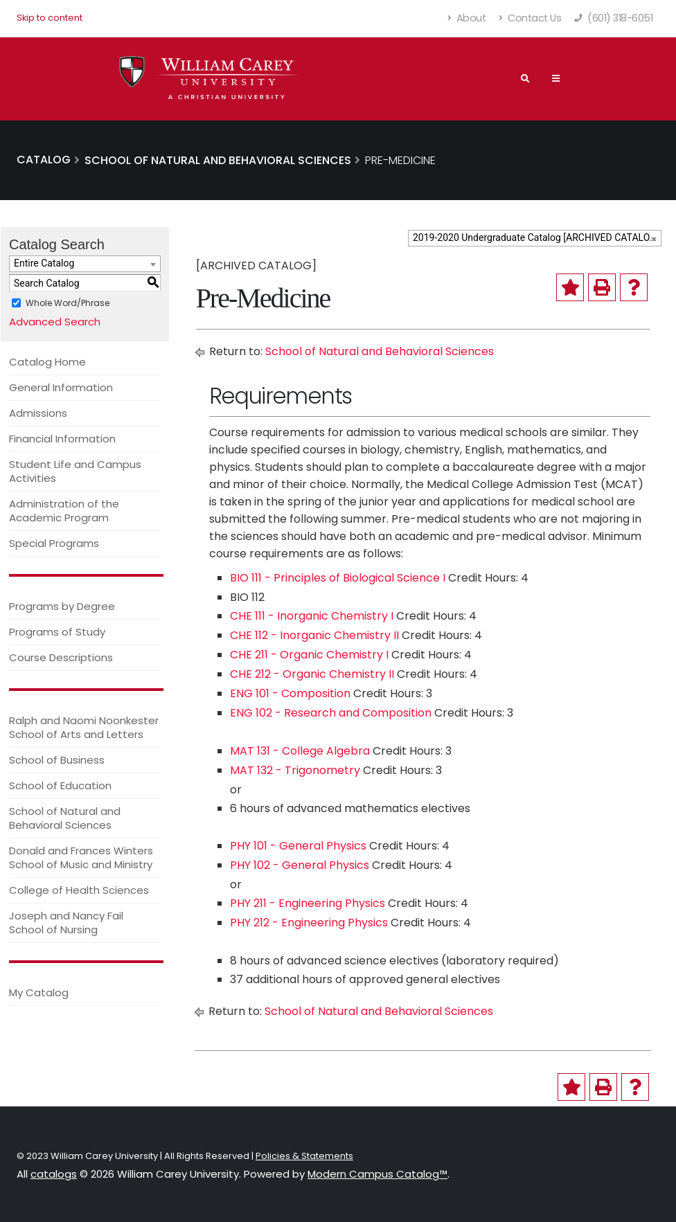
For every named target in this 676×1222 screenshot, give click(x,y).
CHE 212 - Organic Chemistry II (312, 674)
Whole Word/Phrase (67, 303)
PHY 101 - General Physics (298, 846)
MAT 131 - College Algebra (300, 751)
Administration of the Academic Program (64, 510)
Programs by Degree (62, 606)
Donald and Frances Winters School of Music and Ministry (81, 857)
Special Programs (54, 543)
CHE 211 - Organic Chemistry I (309, 655)
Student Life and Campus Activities (75, 471)
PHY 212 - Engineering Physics (309, 923)
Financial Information (62, 438)
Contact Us (530, 18)
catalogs (53, 1174)
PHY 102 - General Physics (299, 865)
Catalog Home (47, 361)
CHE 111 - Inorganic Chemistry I (311, 616)
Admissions (38, 413)
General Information (61, 387)
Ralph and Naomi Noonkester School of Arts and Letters (84, 727)
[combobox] (534, 238)
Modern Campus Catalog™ (377, 1174)
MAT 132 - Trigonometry (295, 770)
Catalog (44, 160)
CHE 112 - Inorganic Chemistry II (314, 635)
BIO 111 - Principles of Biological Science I (337, 578)
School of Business (57, 760)
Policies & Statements (304, 1155)
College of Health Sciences (79, 890)
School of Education (60, 785)
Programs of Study (57, 632)
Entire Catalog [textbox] (44, 263)
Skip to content (49, 18)
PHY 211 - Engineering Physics (307, 903)
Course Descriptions (61, 657)
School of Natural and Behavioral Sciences (65, 818)
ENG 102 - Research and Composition (331, 713)
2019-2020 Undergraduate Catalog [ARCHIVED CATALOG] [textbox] (536, 237)
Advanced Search (54, 321)
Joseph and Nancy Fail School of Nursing (66, 922)
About (467, 18)
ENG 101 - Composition (290, 693)
